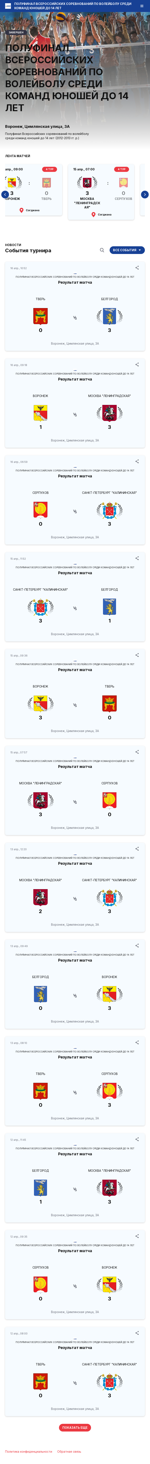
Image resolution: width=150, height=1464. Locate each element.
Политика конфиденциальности (28, 1451)
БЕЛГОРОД (109, 299)
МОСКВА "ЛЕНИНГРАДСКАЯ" (109, 396)
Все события (127, 250)
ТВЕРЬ (40, 299)
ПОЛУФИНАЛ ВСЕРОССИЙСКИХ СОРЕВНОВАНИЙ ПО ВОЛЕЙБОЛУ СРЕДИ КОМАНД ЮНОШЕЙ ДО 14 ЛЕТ (75, 277)
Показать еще (75, 1427)
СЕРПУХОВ (40, 492)
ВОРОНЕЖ (40, 396)
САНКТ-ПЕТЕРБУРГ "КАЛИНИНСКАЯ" (109, 492)
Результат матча (75, 282)
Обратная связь (69, 1451)
